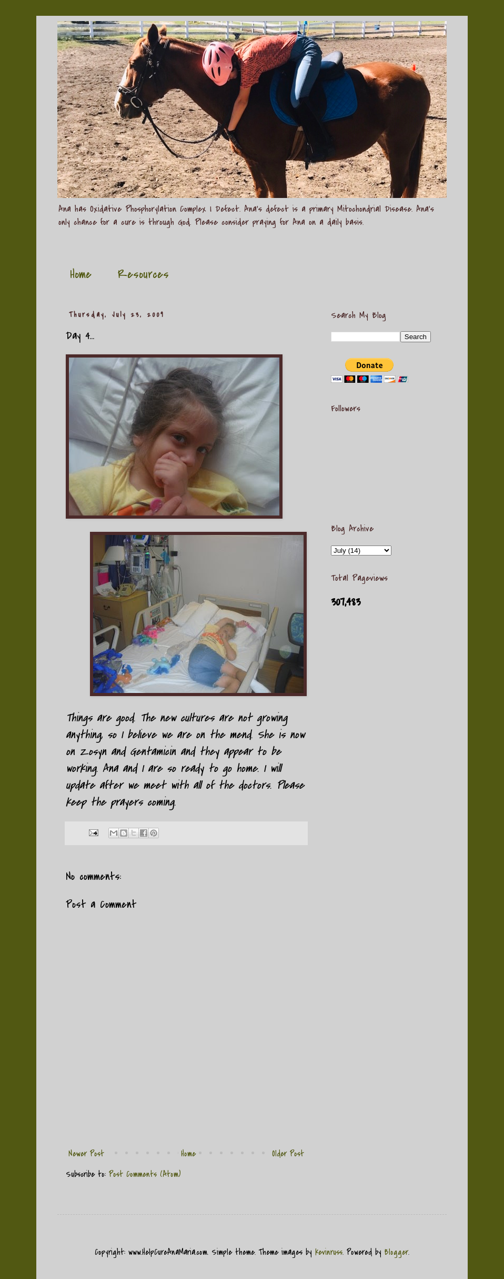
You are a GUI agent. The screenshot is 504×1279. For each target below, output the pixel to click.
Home (81, 274)
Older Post (288, 1153)
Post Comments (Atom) (145, 1174)
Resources (143, 274)
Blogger (396, 1252)
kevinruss (328, 1252)
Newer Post (86, 1153)
